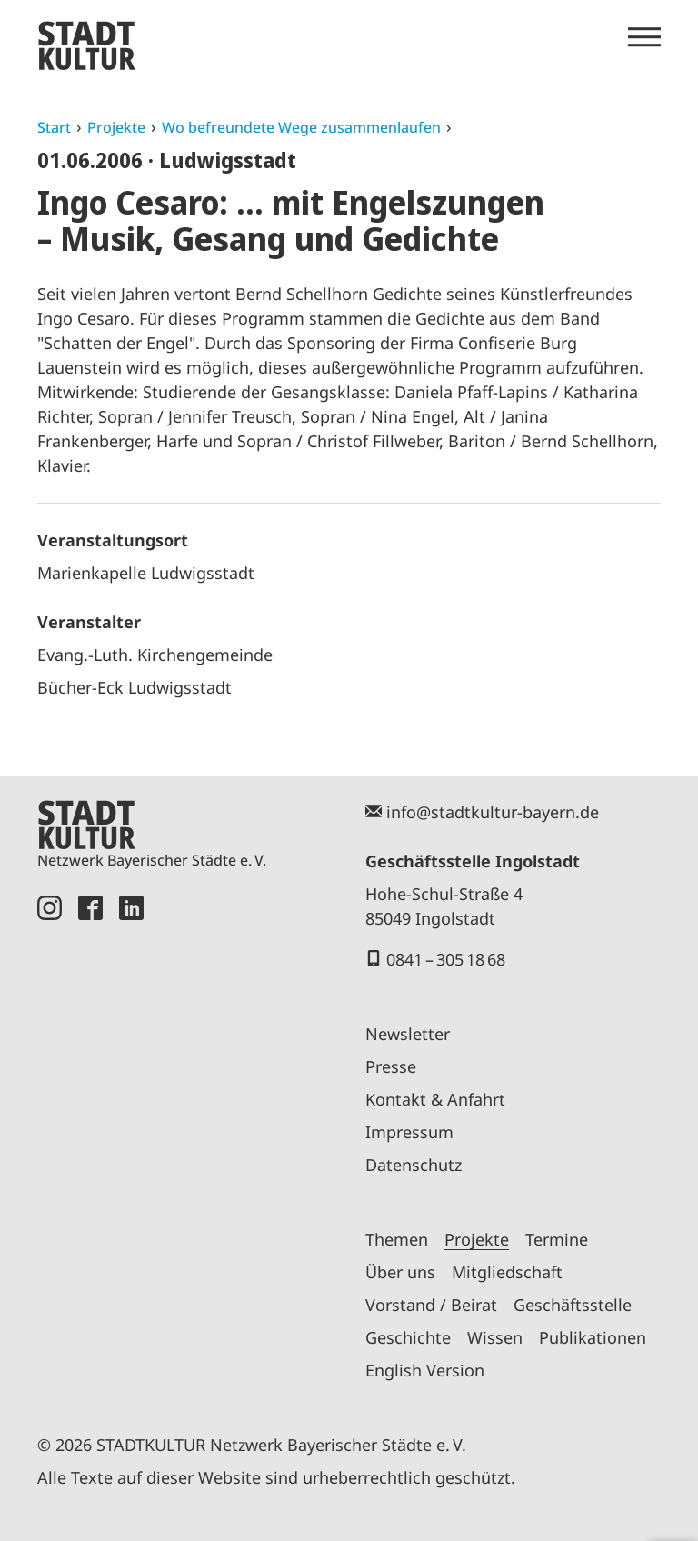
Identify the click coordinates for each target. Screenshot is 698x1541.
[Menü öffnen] (644, 37)
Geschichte (408, 1337)
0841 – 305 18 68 (445, 959)
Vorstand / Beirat (431, 1305)
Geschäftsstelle (573, 1305)
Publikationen (592, 1337)
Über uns (400, 1272)
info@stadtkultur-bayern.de (492, 812)
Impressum (409, 1132)
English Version (424, 1370)
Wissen (495, 1337)
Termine (556, 1239)
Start (54, 127)
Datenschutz (413, 1165)
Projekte (116, 127)
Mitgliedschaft (507, 1272)
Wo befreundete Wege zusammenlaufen (301, 127)
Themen (396, 1239)
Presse (390, 1066)
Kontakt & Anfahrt (435, 1099)
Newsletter (407, 1034)
